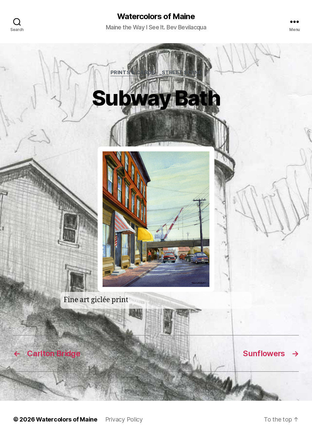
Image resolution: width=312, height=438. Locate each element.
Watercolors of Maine (156, 16)
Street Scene (182, 73)
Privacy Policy (124, 419)
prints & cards (132, 73)
